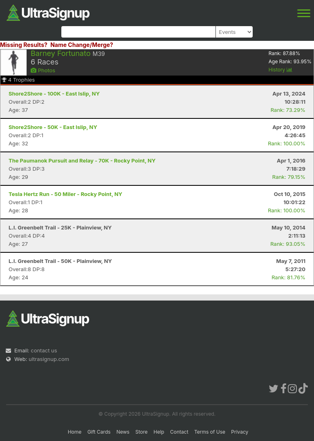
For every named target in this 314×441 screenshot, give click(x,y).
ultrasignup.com (49, 359)
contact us (44, 350)
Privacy (239, 432)
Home (75, 432)
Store (141, 432)
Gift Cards (99, 432)
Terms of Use (209, 432)
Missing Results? (23, 44)
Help (158, 432)
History (280, 70)
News (123, 432)
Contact (179, 432)
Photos (43, 70)
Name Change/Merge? (81, 44)
